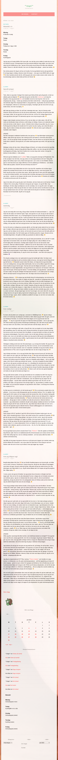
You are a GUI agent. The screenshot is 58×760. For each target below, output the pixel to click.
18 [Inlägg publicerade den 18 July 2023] (15, 634)
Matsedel (6, 24)
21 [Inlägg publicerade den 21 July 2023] (35, 634)
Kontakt (34, 14)
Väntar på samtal (17, 653)
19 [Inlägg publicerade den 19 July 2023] (22, 634)
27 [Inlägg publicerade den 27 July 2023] (29, 637)
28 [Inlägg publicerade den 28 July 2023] (35, 637)
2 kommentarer (7, 195)
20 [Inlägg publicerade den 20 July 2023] (29, 634)
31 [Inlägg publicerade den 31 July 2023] (9, 640)
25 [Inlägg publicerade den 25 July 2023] (15, 637)
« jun (6, 644)
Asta (6, 657)
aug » (10, 644)
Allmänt (5, 86)
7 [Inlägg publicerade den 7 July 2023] (35, 628)
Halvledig (6, 206)
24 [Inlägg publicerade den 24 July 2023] (9, 637)
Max (21, 99)
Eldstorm (34, 430)
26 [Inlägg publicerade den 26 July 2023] (22, 637)
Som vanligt (7, 309)
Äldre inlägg (6, 592)
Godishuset (41, 97)
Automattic (43, 757)
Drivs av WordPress (18, 757)
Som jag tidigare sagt (10, 457)
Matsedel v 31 (7, 26)
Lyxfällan (23, 157)
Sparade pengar (8, 89)
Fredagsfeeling (17, 661)
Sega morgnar (16, 669)
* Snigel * (29, 6)
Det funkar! (16, 677)
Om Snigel (25, 14)
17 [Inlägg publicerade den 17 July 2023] (9, 634)
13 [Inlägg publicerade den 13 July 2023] (29, 631)
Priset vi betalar (34, 559)
